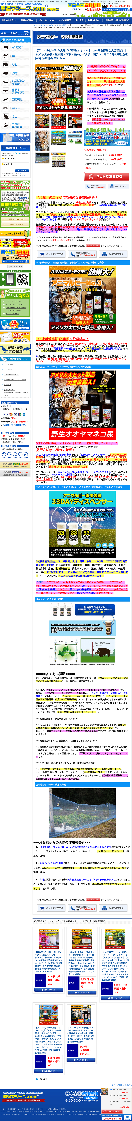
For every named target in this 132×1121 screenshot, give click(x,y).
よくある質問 (42, 1114)
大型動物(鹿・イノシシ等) (54, 1111)
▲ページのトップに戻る (121, 1085)
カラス (42, 1111)
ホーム (5, 1109)
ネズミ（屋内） (62, 25)
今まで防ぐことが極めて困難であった (107, 585)
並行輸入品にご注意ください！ (12, 1114)
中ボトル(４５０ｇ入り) (104, 160)
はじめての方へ (30, 1109)
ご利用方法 (8, 364)
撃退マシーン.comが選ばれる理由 (48, 1109)
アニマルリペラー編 (14, 304)
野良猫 (27, 1111)
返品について (9, 390)
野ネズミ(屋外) (17, 1111)
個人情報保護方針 (11, 375)
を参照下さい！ (104, 593)
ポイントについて (29, 1114)
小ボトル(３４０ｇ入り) (104, 155)
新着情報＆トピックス (16, 1109)
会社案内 (51, 1114)
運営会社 (7, 385)
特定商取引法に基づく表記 (15, 380)
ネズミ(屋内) (7, 1111)
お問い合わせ (61, 1114)
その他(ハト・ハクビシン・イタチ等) (76, 1111)
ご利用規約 (8, 370)
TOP (34, 25)
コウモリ (34, 1111)
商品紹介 (63, 1109)
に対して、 (63, 589)
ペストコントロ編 (13, 301)
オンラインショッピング (46, 25)
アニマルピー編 (12, 314)
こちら (19, 173)
